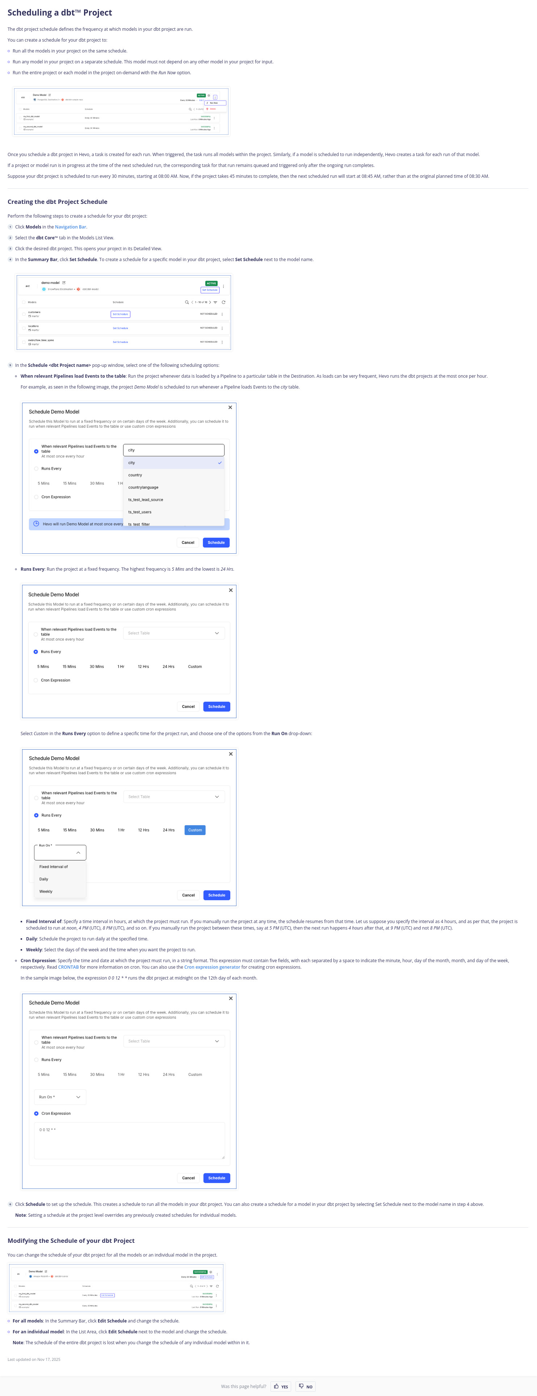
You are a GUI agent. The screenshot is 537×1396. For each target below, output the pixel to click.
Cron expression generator (212, 967)
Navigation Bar (70, 227)
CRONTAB (68, 967)
